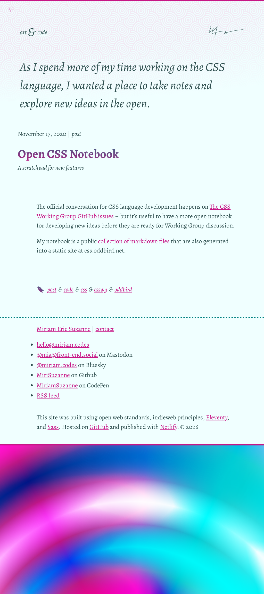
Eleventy (216, 417)
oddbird (123, 289)
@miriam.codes (57, 365)
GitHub (99, 426)
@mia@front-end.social (67, 354)
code (42, 32)
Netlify (168, 426)
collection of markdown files (134, 241)
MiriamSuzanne (57, 385)
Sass (53, 426)
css (84, 289)
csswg (100, 289)
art (23, 32)
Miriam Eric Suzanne (63, 328)
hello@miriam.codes (63, 344)
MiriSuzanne (53, 375)
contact (104, 328)
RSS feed (48, 395)
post (51, 289)
